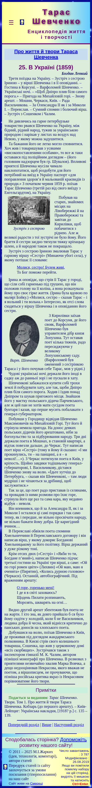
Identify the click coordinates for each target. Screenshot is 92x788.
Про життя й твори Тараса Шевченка (46, 54)
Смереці (36, 783)
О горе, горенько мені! (35, 588)
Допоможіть (73, 739)
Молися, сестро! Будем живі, (41, 267)
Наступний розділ (69, 725)
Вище (47, 725)
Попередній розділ (23, 725)
